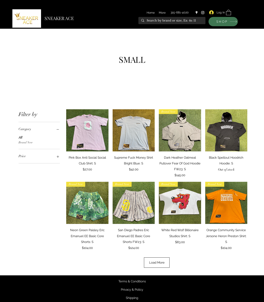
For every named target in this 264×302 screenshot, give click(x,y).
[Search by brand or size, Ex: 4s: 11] (172, 20)
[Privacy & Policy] (132, 289)
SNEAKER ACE (59, 18)
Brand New (26, 142)
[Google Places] (196, 13)
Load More (157, 262)
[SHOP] (223, 21)
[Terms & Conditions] (132, 281)
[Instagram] (203, 13)
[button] (228, 12)
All (20, 137)
